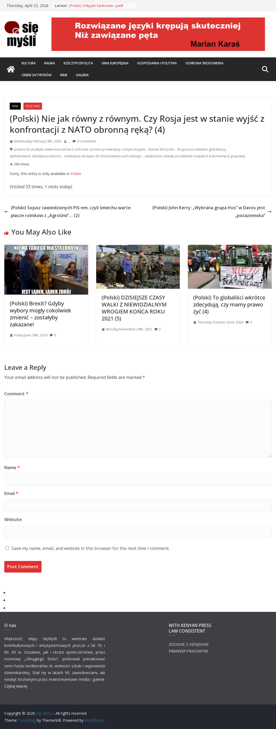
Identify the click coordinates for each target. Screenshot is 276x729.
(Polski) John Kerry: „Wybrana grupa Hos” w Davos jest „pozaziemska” (212, 211)
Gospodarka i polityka (157, 63)
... (69, 141)
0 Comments (84, 141)
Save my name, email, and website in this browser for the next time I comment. (91, 548)
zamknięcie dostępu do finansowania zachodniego (103, 156)
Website (13, 519)
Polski (76, 173)
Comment (16, 394)
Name (12, 467)
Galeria (82, 75)
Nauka (49, 63)
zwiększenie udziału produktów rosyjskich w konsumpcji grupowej (194, 156)
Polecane (33, 106)
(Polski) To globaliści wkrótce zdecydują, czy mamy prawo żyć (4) (229, 304)
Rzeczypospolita (78, 63)
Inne (63, 75)
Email (11, 493)
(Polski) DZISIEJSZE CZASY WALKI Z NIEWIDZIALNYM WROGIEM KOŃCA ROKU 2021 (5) (134, 308)
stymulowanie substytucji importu (35, 156)
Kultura (29, 63)
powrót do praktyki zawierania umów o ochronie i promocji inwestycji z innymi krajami (80, 149)
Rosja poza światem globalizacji (201, 149)
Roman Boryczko (161, 149)
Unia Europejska (115, 63)
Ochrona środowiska (204, 63)
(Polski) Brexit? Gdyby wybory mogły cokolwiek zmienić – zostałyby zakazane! (40, 314)
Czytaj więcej (15, 686)
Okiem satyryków (36, 75)
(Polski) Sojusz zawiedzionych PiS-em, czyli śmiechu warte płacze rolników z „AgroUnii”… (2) (67, 211)
